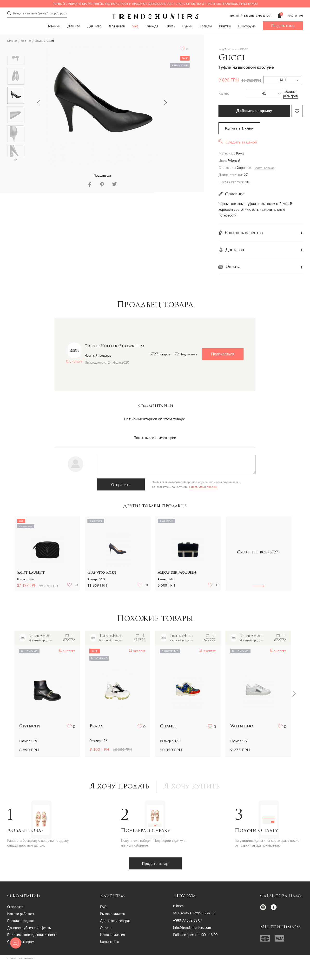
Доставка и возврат (115, 921)
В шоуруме (247, 26)
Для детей (117, 26)
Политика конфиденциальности (32, 935)
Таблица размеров (290, 93)
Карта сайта (109, 942)
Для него (94, 26)
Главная (12, 41)
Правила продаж (20, 921)
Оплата (106, 928)
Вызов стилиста (112, 914)
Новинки (53, 26)
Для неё (73, 26)
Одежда (151, 26)
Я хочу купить (192, 786)
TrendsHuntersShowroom (114, 346)
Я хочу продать (120, 786)
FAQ (103, 907)
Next (165, 102)
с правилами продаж (203, 487)
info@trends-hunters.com (192, 927)
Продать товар (283, 26)
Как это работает (20, 914)
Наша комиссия (112, 935)
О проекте (15, 907)
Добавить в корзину (254, 111)
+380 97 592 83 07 (187, 920)
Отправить (120, 484)
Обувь (170, 26)
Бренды (205, 26)
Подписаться (222, 354)
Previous (38, 102)
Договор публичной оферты (29, 928)
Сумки (187, 26)
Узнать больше (264, 168)
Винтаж (225, 26)
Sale (135, 26)
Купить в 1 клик (239, 128)
